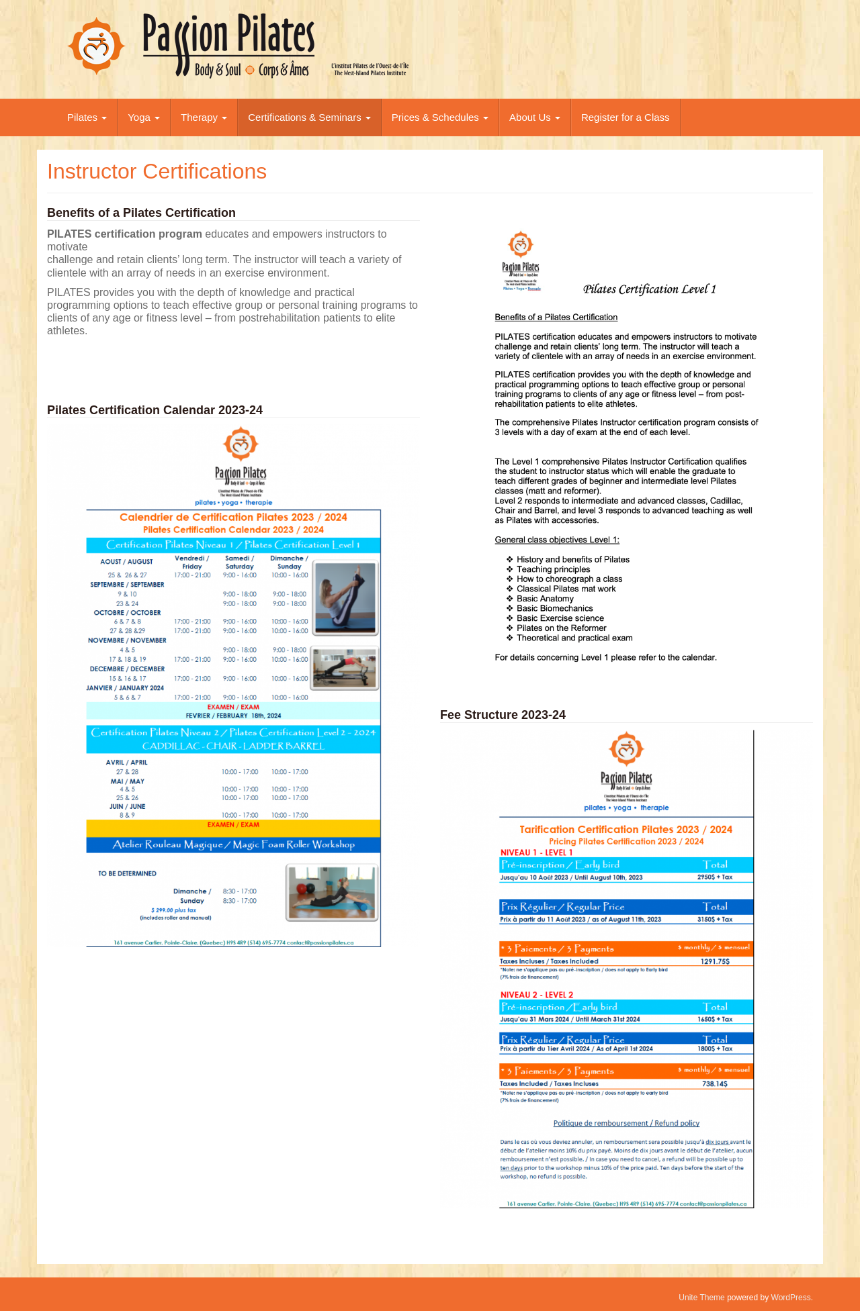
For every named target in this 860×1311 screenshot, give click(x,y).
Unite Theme (701, 1297)
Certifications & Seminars (309, 117)
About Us (534, 117)
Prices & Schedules (440, 117)
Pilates (87, 117)
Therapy (204, 117)
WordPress (791, 1297)
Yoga (144, 117)
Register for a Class (625, 117)
